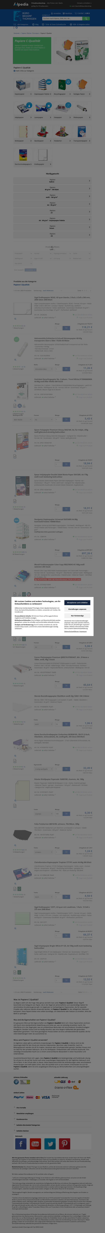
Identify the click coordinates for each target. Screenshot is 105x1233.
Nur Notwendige (77, 616)
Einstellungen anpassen (77, 609)
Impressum (83, 631)
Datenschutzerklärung (71, 631)
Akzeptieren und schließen (77, 603)
